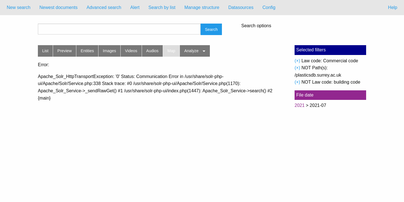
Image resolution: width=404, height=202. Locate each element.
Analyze (191, 51)
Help (392, 7)
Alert (134, 7)
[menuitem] (18, 7)
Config (268, 7)
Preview (65, 51)
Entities (87, 51)
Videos (131, 51)
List (45, 51)
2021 (300, 105)
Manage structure (201, 7)
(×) (297, 60)
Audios (152, 51)
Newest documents (58, 7)
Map (171, 51)
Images (109, 51)
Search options (256, 26)
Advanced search (104, 7)
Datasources (241, 7)
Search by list (161, 7)
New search (18, 7)
